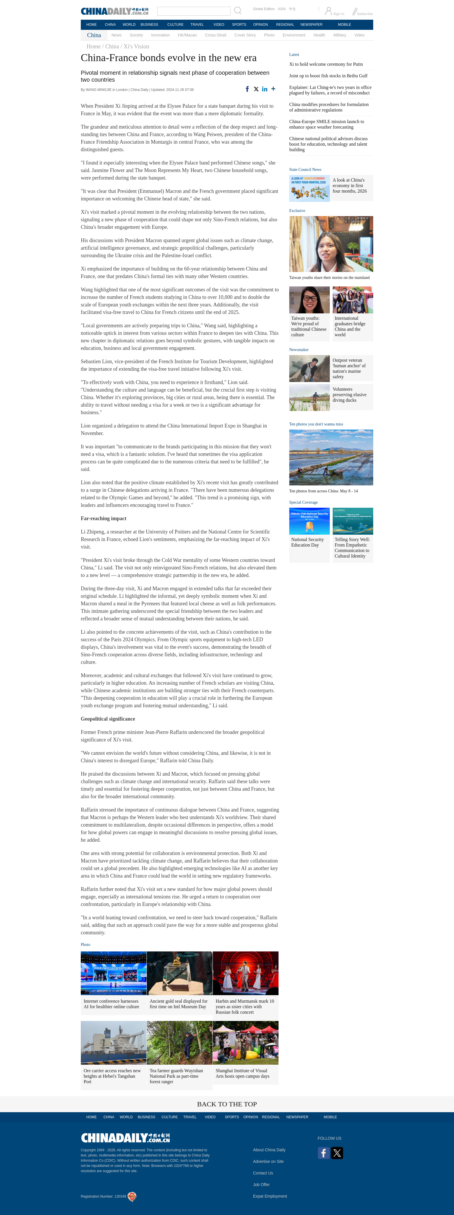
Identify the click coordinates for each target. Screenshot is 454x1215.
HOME (91, 25)
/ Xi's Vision (134, 46)
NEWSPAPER (311, 25)
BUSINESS (149, 25)
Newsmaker (299, 350)
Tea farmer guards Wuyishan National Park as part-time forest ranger (176, 1076)
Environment (294, 35)
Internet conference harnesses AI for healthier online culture (111, 1004)
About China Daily (269, 1150)
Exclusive (297, 211)
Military (339, 35)
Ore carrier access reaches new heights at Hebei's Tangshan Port (112, 1076)
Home (94, 46)
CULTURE (175, 25)
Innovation (160, 35)
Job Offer (261, 1184)
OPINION (260, 25)
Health (319, 35)
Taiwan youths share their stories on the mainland (329, 277)
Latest (294, 54)
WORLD (129, 25)
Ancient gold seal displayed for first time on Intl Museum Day (179, 1004)
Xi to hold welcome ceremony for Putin (326, 64)
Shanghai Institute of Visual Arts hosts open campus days (243, 1073)
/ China (110, 46)
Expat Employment (270, 1196)
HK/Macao (187, 35)
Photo (269, 35)
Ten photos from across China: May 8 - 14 (323, 491)
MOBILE (344, 25)
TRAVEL (197, 25)
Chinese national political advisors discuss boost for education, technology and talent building (328, 144)
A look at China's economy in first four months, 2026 (350, 185)
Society (136, 35)
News (116, 35)
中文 (292, 9)
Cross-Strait (215, 35)
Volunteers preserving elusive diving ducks (350, 395)
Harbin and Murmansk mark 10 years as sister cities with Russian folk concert (245, 1007)
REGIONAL (285, 25)
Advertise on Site (268, 1161)
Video (359, 35)
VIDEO (218, 25)
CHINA (110, 25)
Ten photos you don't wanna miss (316, 424)
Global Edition (264, 9)
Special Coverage (303, 502)
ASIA (282, 9)
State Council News (305, 169)
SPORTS (239, 25)
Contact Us (263, 1173)
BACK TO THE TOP (227, 1104)
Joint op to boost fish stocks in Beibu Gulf (328, 75)
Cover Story (245, 35)
